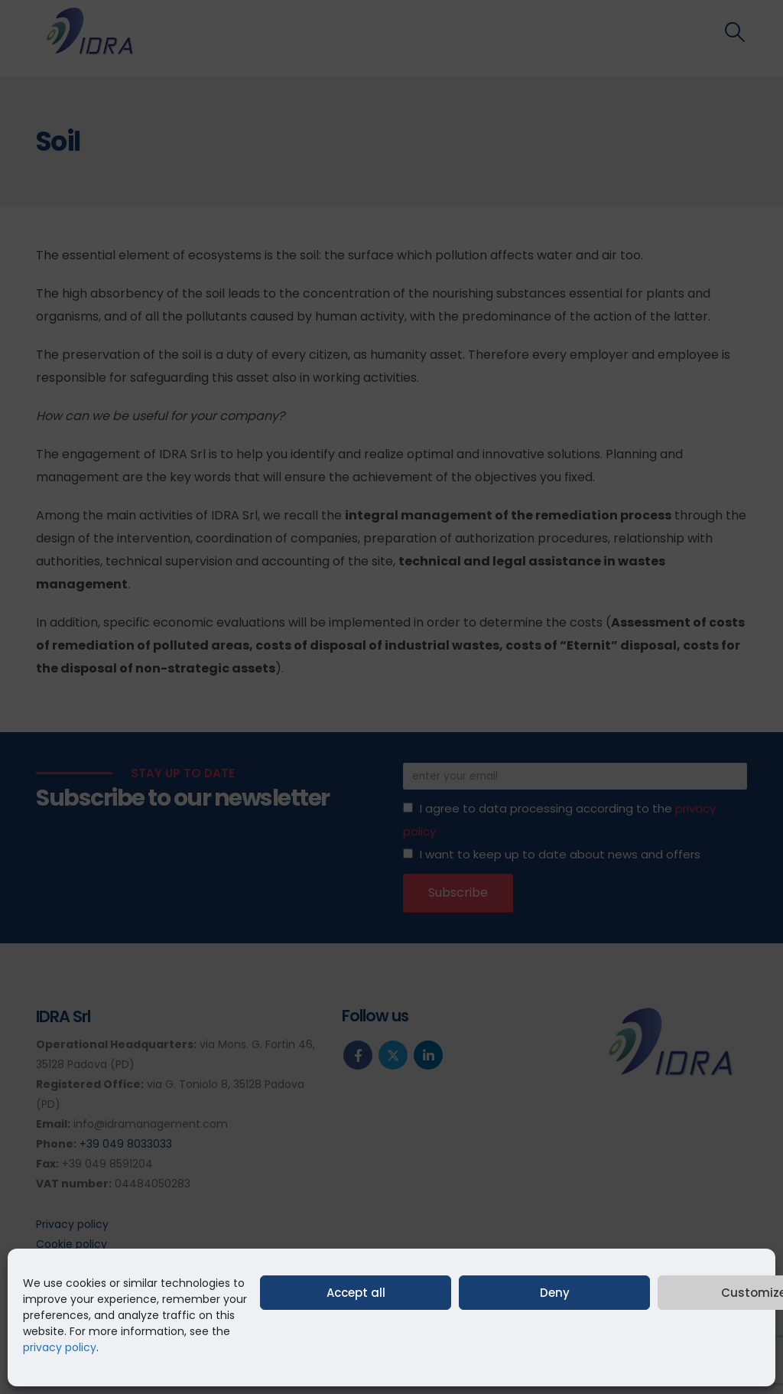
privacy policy (59, 1347)
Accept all (356, 1293)
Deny (555, 1293)
